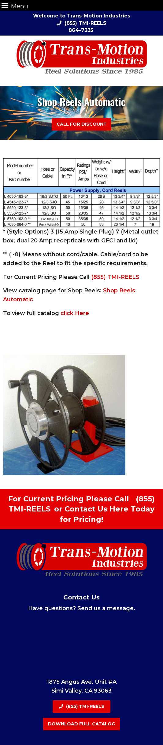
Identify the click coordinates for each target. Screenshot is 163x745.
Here (118, 508)
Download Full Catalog (81, 724)
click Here (75, 313)
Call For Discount (82, 124)
